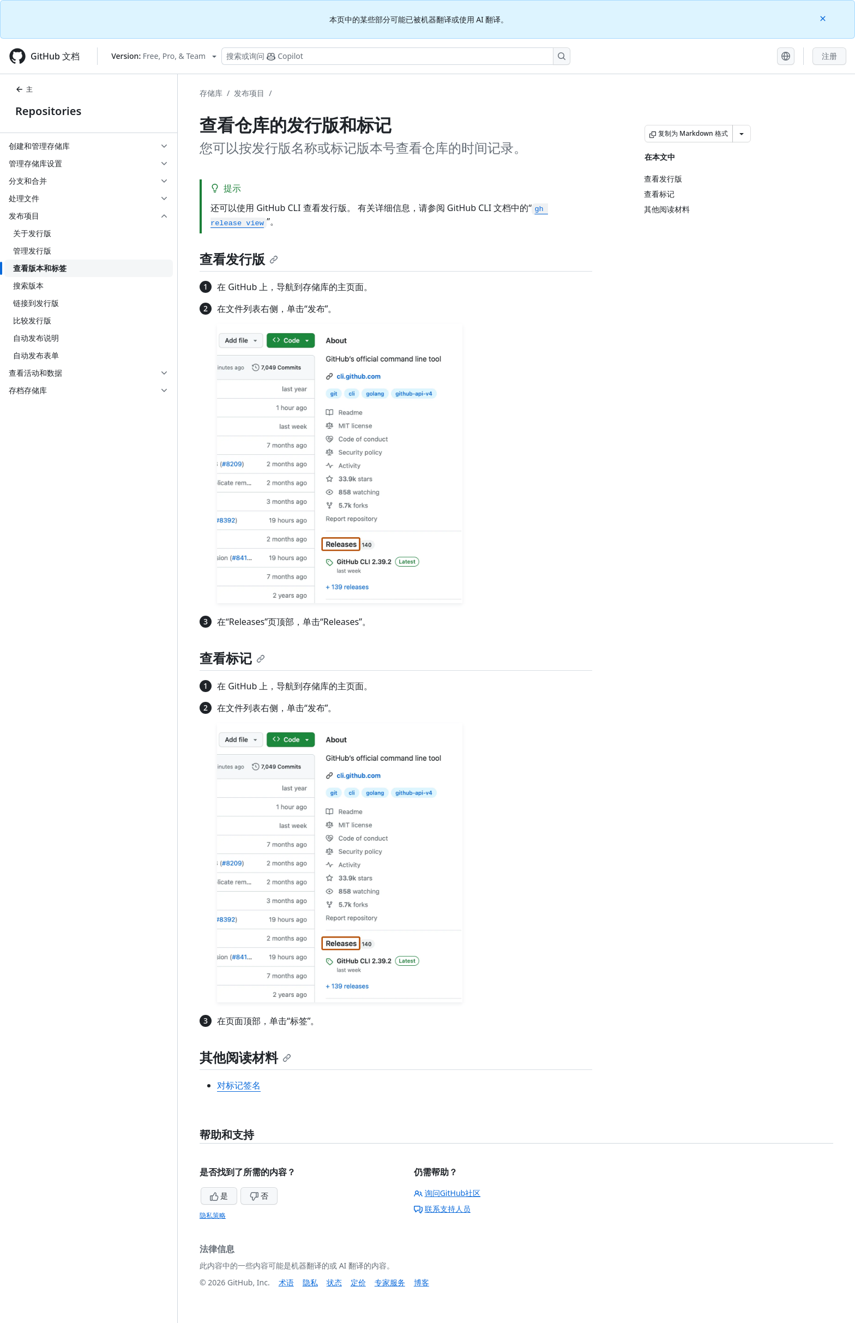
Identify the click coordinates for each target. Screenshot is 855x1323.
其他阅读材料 (245, 1057)
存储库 (211, 93)
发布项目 (249, 93)
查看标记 (232, 658)
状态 (334, 1282)
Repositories (48, 111)
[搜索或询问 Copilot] (395, 56)
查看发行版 (239, 259)
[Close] (824, 17)
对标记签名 (239, 1085)
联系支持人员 (442, 1209)
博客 (421, 1282)
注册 (829, 56)
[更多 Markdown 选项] (741, 133)
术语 (286, 1282)
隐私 (310, 1282)
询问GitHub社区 (447, 1193)
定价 (358, 1282)
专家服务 (390, 1282)
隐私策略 (213, 1215)
